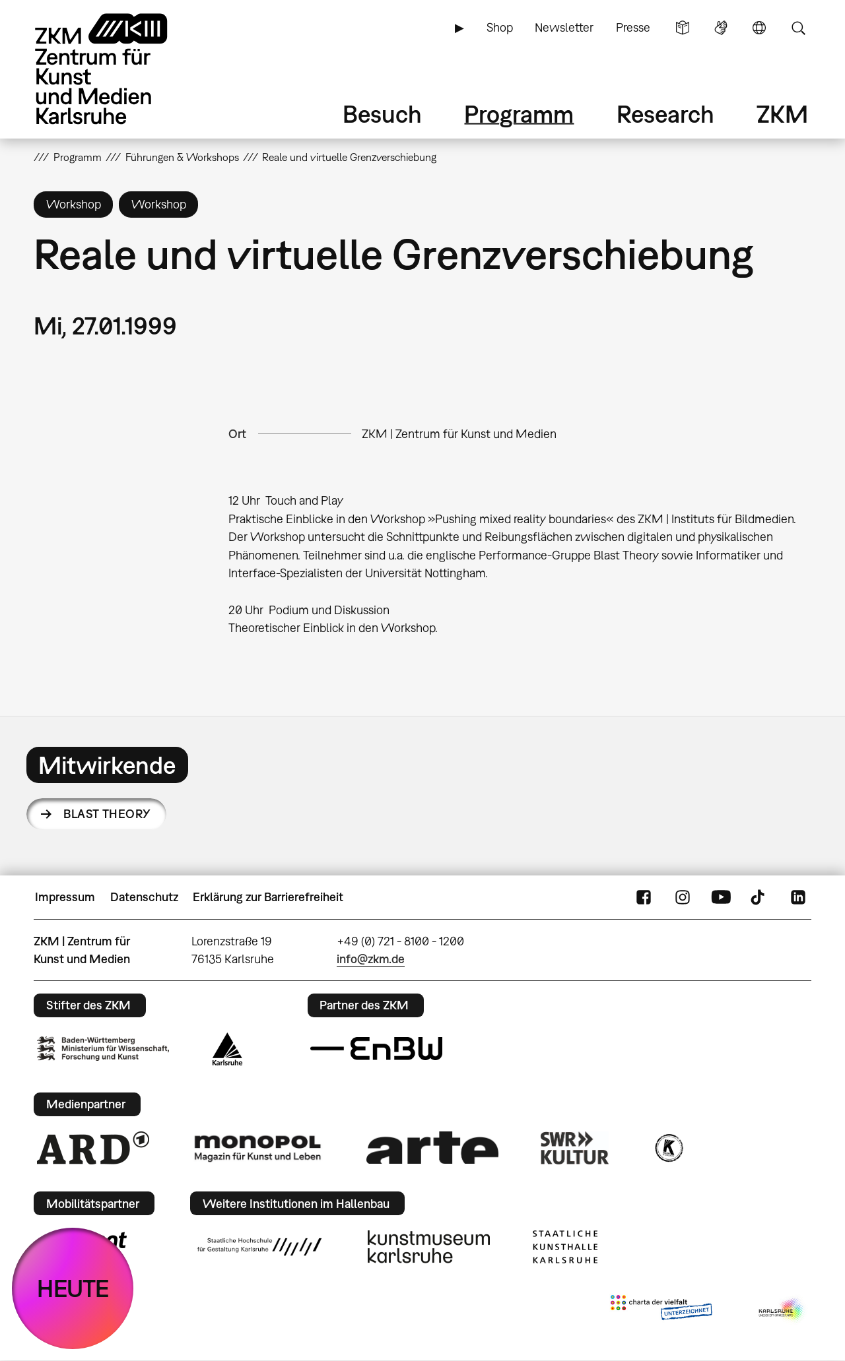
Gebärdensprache (721, 28)
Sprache (759, 28)
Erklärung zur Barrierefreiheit (268, 897)
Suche (798, 28)
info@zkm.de (371, 959)
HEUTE (73, 1288)
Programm (519, 114)
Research (665, 114)
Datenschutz (144, 897)
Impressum (65, 897)
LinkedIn (798, 897)
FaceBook (643, 897)
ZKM (782, 114)
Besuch (382, 114)
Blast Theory (107, 814)
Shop (500, 27)
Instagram (682, 897)
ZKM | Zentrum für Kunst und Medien (459, 434)
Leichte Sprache (682, 28)
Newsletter (564, 27)
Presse (633, 27)
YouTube (721, 897)
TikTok (759, 897)
